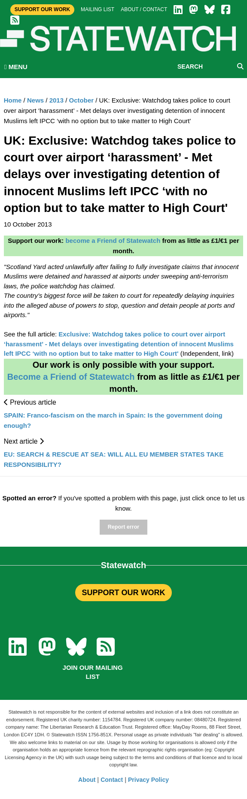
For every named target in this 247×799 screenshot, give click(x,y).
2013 (56, 100)
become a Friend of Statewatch (112, 240)
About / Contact (144, 9)
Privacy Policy (148, 779)
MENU (15, 66)
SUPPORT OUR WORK (123, 592)
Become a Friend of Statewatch (71, 376)
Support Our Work (42, 9)
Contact (112, 779)
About (86, 779)
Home (13, 100)
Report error (123, 527)
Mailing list (97, 9)
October (81, 100)
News (35, 100)
